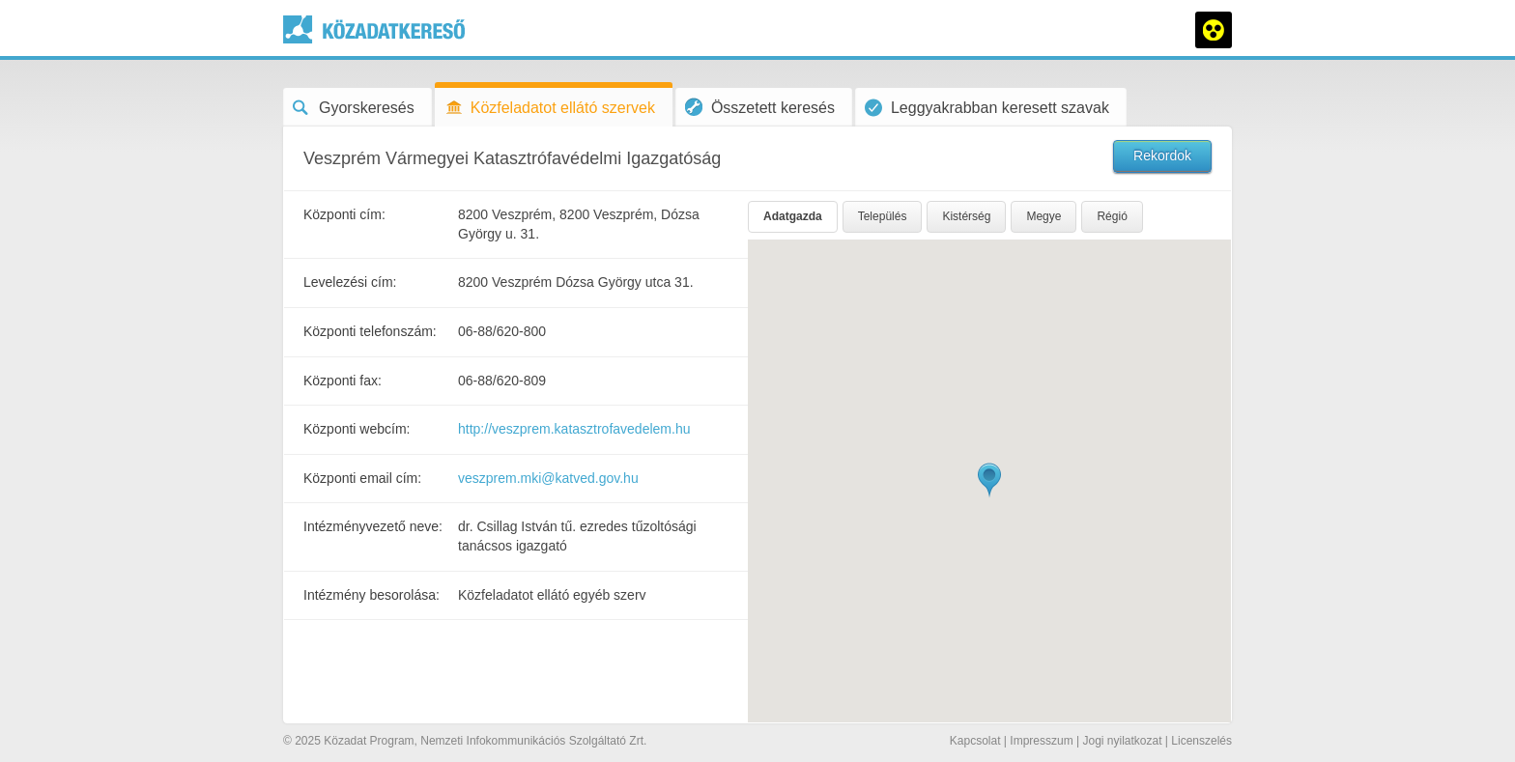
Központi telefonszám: (370, 331)
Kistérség (966, 216)
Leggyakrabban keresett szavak (987, 108)
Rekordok (1162, 155)
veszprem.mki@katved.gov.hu (548, 478)
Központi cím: (344, 214)
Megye (1043, 216)
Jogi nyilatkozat (1121, 741)
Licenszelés (1201, 741)
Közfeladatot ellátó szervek (549, 108)
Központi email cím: (362, 478)
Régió (1112, 216)
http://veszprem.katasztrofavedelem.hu (574, 429)
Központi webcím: (357, 429)
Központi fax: (342, 380)
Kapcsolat (975, 741)
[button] (989, 480)
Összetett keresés (760, 107)
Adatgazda (792, 216)
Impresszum (1041, 741)
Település (882, 216)
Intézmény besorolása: (371, 595)
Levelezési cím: (349, 282)
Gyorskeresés (353, 108)
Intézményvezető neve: (373, 526)
